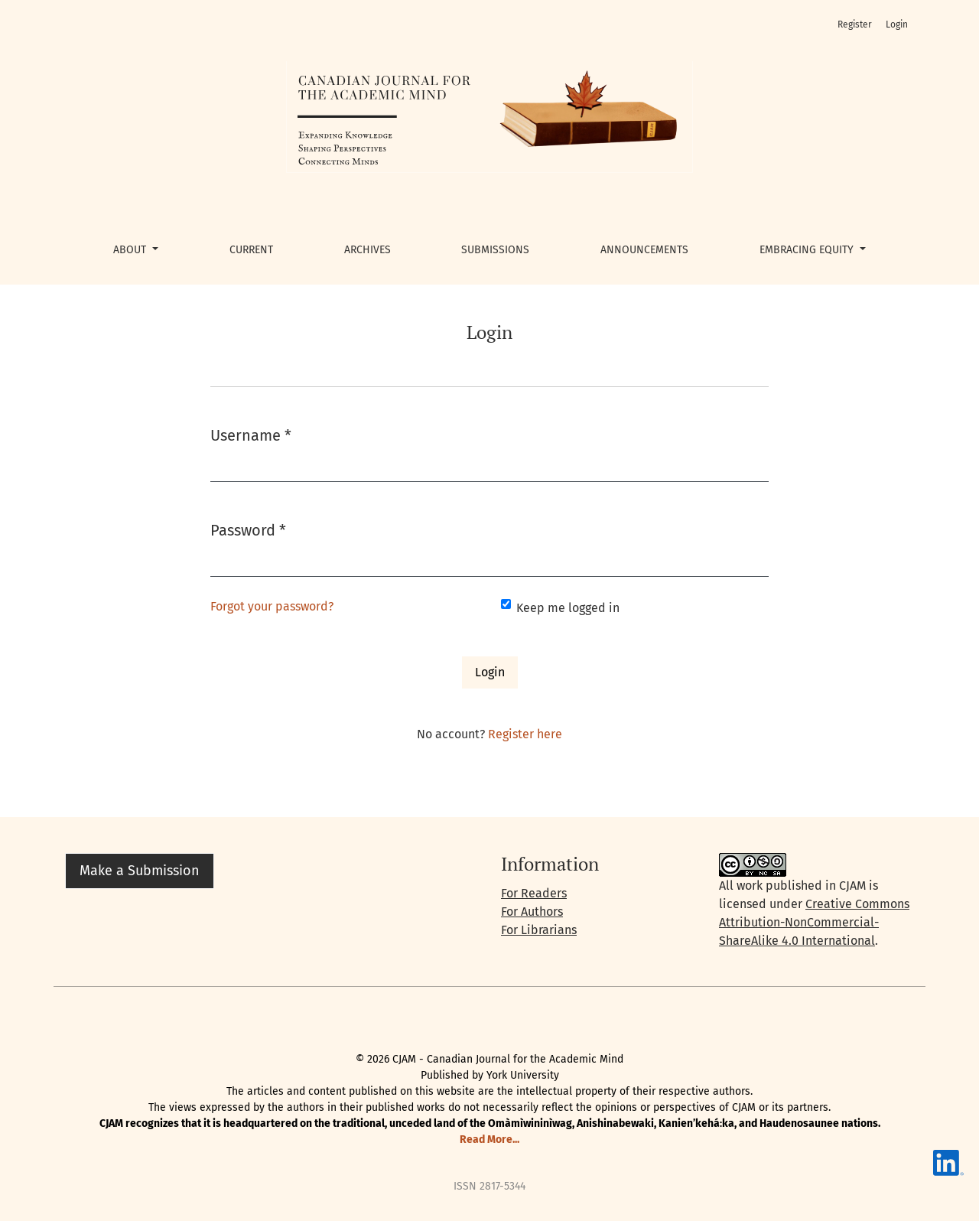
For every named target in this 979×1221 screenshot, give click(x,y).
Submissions (495, 249)
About (131, 249)
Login (897, 24)
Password (248, 529)
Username (250, 434)
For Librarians (539, 930)
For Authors (532, 911)
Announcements (644, 249)
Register (855, 24)
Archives (367, 249)
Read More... (489, 1139)
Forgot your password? (271, 606)
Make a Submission (140, 870)
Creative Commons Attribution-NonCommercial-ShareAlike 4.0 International (814, 922)
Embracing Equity (808, 249)
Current (251, 249)
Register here (525, 734)
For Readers (534, 893)
